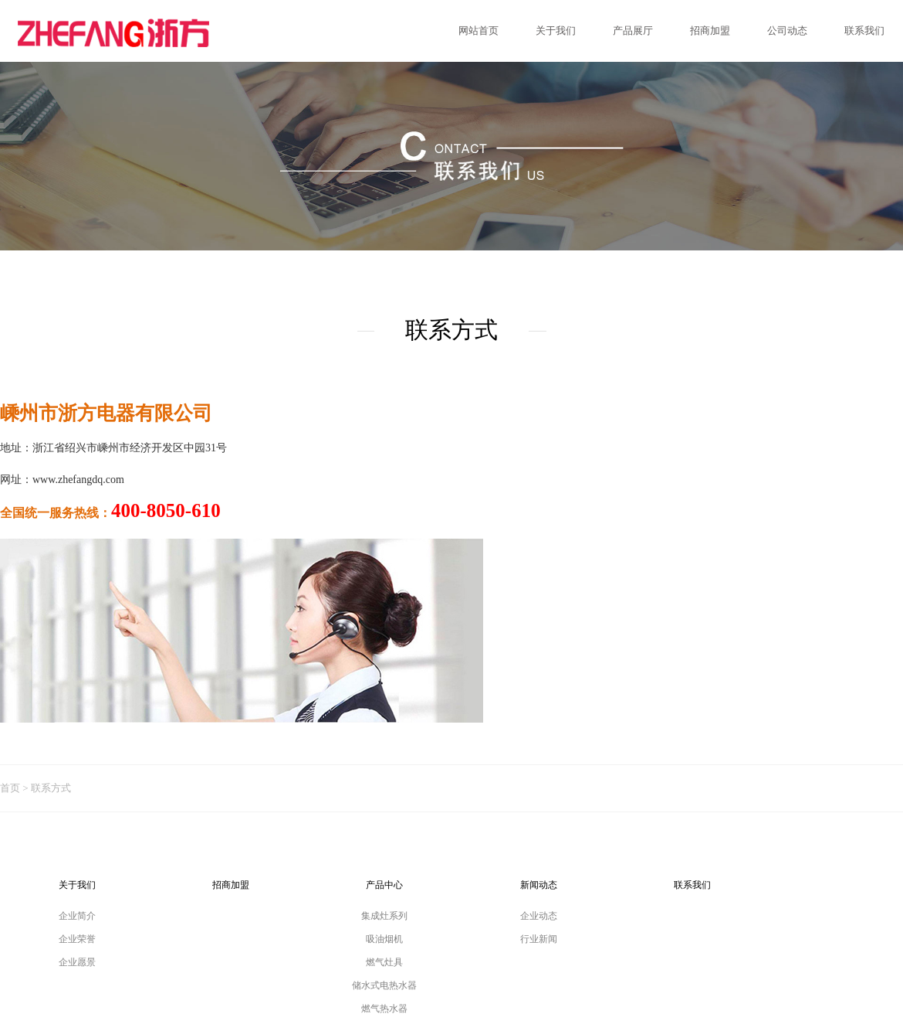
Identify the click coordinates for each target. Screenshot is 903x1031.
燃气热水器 (384, 1008)
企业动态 (538, 915)
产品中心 (384, 885)
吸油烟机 (384, 939)
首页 (10, 788)
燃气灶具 (384, 962)
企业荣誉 (77, 939)
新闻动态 (538, 885)
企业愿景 (77, 962)
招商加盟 (230, 885)
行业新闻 (538, 939)
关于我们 (77, 885)
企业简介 (77, 915)
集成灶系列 (384, 915)
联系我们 (692, 885)
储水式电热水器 (384, 985)
